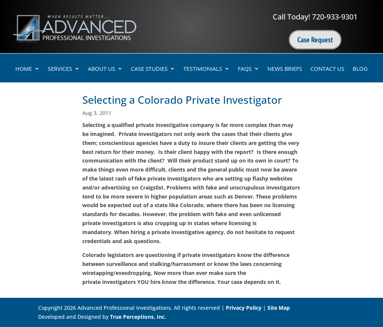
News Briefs (284, 69)
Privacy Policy (243, 307)
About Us (101, 69)
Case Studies (149, 69)
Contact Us (327, 69)
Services (60, 69)
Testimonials (202, 69)
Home (23, 69)
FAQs (245, 69)
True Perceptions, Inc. (138, 316)
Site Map (278, 307)
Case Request (315, 40)
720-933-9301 (335, 17)
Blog (360, 69)
